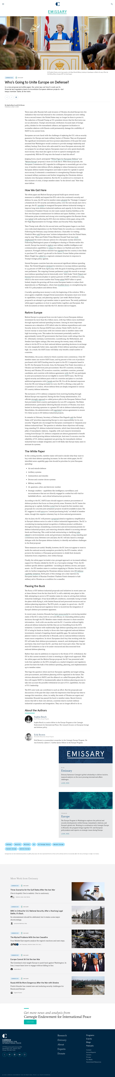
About (61, 1044)
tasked (30, 219)
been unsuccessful (61, 614)
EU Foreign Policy (44, 844)
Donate (61, 1053)
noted (52, 506)
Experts (61, 1048)
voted (66, 271)
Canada (49, 381)
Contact (88, 1050)
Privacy (88, 1057)
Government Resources (93, 1062)
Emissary (20, 77)
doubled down (63, 285)
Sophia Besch (11, 105)
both (76, 237)
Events (89, 1039)
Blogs (88, 1042)
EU (34, 844)
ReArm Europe (31, 161)
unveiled (41, 205)
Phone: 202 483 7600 (8, 1050)
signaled (60, 250)
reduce (51, 248)
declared (49, 266)
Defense (8, 844)
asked (62, 279)
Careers (88, 1055)
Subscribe (30, 1022)
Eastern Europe (11, 849)
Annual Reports (91, 1052)
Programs (90, 1035)
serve (43, 511)
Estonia (28, 277)
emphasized (29, 240)
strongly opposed (38, 399)
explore (50, 245)
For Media (89, 1059)
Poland (80, 274)
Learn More (65, 783)
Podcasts (89, 1045)
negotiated (58, 410)
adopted (64, 200)
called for (42, 256)
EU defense (79, 571)
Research (62, 1035)
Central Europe (24, 849)
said (38, 234)
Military (27, 844)
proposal (55, 518)
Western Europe (58, 844)
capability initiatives (32, 574)
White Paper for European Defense (64, 159)
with (66, 373)
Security (17, 844)
